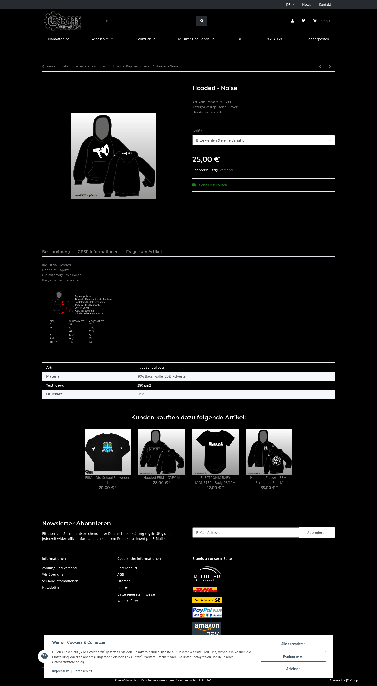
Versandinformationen (60, 581)
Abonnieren (317, 532)
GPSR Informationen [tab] (98, 251)
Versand (226, 170)
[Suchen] (148, 21)
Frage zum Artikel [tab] (144, 251)
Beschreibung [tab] (56, 251)
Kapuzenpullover (224, 107)
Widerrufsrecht (129, 601)
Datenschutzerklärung (126, 533)
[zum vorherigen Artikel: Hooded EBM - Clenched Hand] (320, 66)
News (306, 4)
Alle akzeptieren (293, 644)
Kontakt (325, 4)
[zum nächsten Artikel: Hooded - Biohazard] (330, 66)
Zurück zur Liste (56, 66)
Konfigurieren (293, 656)
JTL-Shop (352, 680)
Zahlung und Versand (59, 568)
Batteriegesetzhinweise (136, 594)
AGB (120, 574)
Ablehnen (293, 669)
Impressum (60, 671)
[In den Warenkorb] (46, 82)
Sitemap (124, 581)
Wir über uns (52, 574)
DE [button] (288, 4)
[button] (292, 20)
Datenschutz (83, 671)
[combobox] (263, 140)
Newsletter (51, 587)
